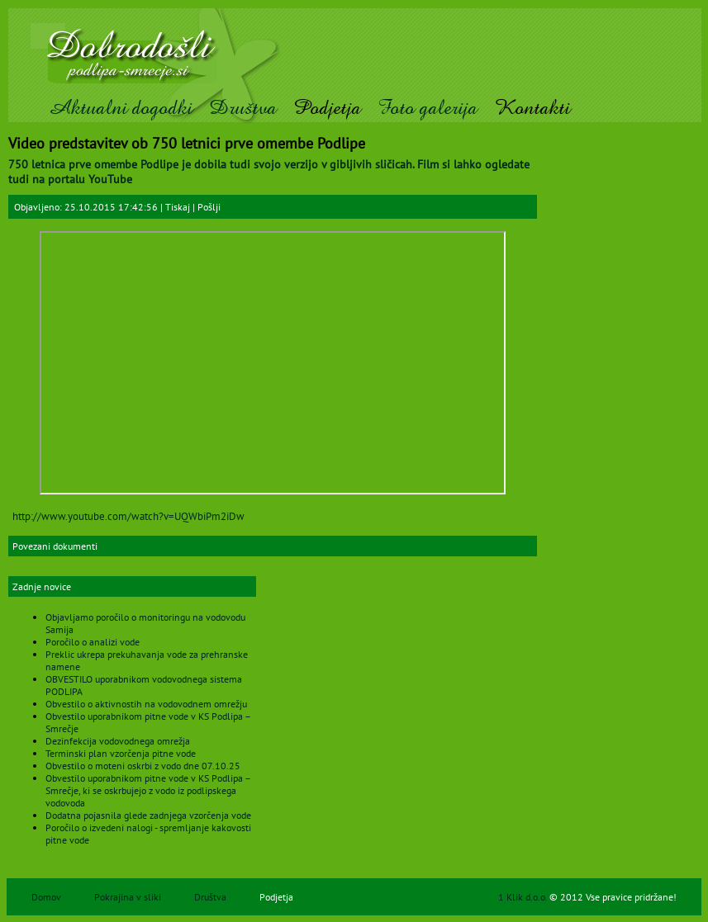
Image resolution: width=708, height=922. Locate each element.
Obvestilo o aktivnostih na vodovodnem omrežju (146, 703)
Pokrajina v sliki (127, 897)
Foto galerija (428, 108)
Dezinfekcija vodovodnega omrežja (117, 741)
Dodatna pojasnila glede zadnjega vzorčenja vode (148, 815)
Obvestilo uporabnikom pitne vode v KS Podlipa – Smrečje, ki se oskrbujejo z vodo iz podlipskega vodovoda (147, 790)
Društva (243, 108)
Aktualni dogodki (120, 108)
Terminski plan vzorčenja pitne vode (120, 753)
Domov (46, 897)
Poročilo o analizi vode (92, 642)
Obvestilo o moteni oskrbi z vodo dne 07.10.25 (142, 765)
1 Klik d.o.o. (523, 897)
